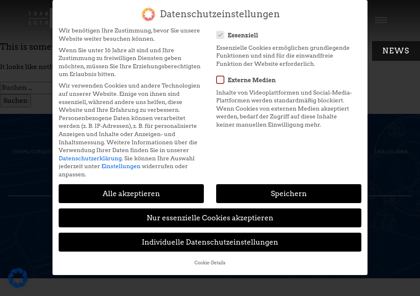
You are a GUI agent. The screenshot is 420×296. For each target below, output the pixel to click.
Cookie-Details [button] (209, 259)
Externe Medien (248, 76)
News (396, 50)
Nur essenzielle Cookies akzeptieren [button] (209, 214)
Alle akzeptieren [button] (131, 189)
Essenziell (240, 31)
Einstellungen (121, 162)
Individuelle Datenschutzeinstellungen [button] (210, 238)
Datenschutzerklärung (90, 154)
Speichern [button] (289, 189)
